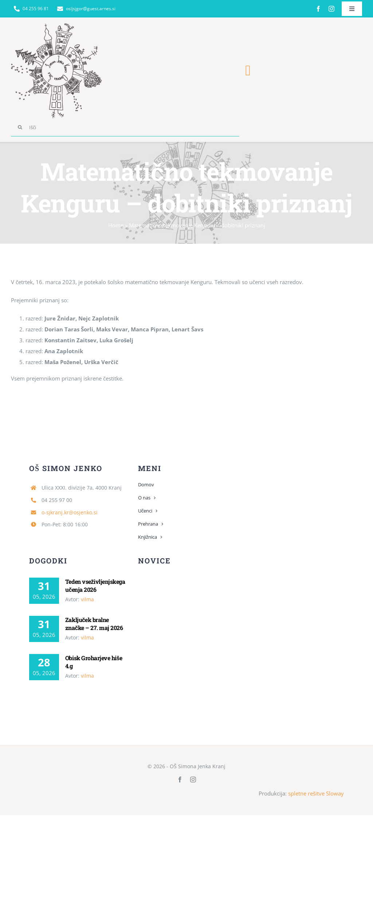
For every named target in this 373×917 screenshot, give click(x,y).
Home (115, 225)
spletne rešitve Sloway (316, 793)
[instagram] (331, 9)
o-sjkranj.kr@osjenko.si (70, 512)
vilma (87, 599)
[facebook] (318, 9)
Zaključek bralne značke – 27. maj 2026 (94, 623)
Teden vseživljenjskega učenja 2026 (95, 585)
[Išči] (125, 127)
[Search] (20, 127)
